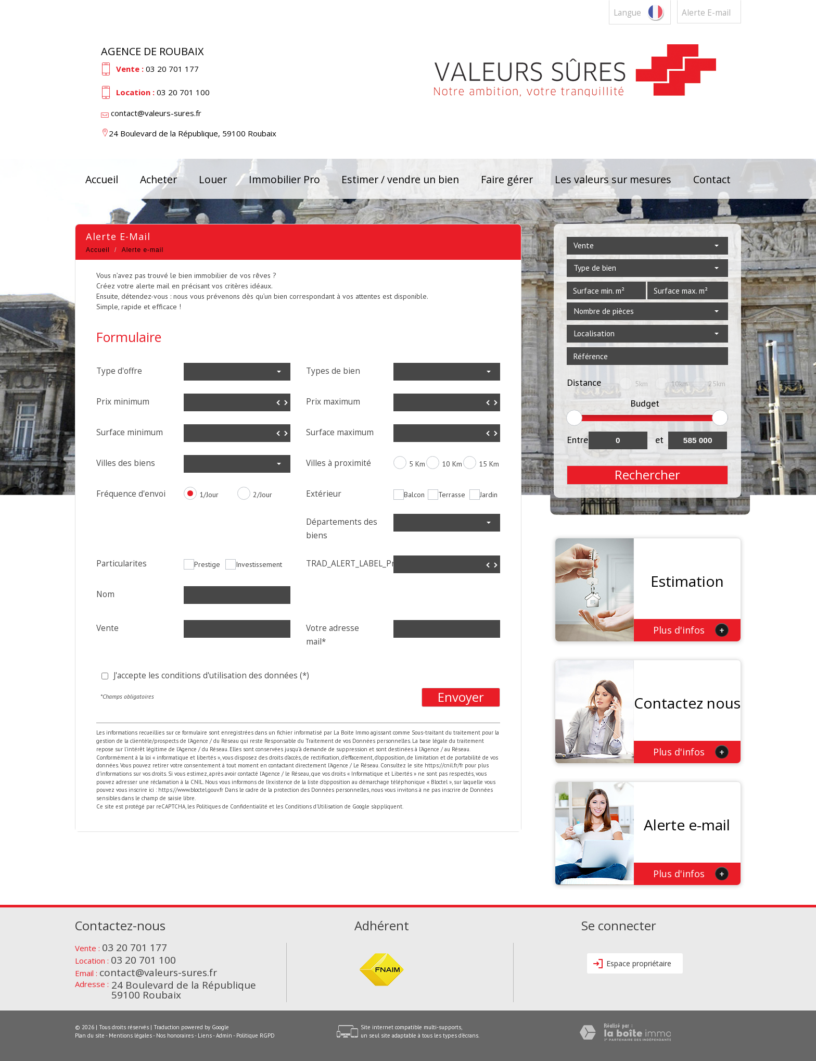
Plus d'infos (691, 630)
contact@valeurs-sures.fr (156, 113)
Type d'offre (119, 370)
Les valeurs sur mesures (613, 179)
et (659, 440)
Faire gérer (507, 179)
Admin (224, 1035)
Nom (105, 594)
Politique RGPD (255, 1035)
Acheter (158, 179)
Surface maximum (340, 432)
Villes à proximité (338, 463)
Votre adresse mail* (332, 635)
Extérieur (323, 493)
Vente (107, 628)
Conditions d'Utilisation (314, 806)
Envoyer (461, 697)
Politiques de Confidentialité (231, 806)
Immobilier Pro (284, 179)
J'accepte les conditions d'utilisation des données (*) (211, 675)
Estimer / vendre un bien (400, 179)
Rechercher (647, 474)
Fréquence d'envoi (130, 493)
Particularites (121, 563)
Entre (577, 440)
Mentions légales (130, 1035)
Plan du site (90, 1035)
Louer (213, 179)
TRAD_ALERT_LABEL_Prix (346, 563)
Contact (712, 179)
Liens (205, 1035)
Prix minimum (122, 401)
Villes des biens (125, 463)
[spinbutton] (237, 402)
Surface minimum (129, 432)
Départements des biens (341, 528)
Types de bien (333, 370)
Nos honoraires (175, 1035)
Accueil (101, 179)
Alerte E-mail (706, 12)
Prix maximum (333, 401)
